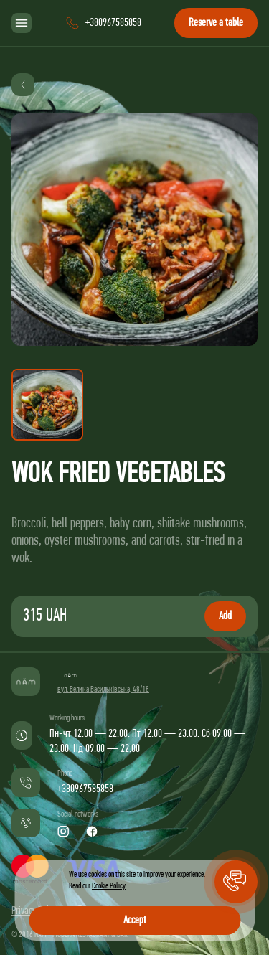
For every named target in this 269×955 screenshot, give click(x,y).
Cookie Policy (109, 886)
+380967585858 (85, 789)
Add (225, 616)
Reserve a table (216, 23)
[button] (236, 881)
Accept (134, 920)
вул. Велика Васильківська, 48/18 (103, 689)
